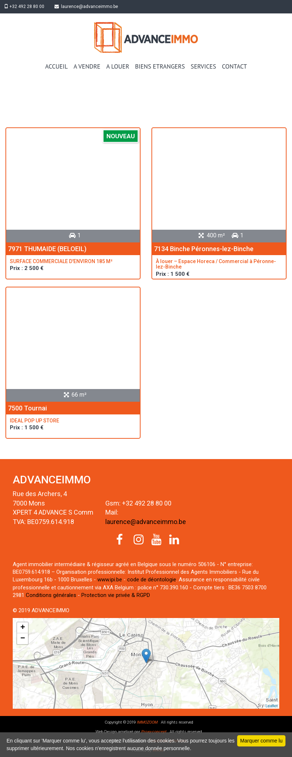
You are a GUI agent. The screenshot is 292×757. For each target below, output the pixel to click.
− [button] (22, 638)
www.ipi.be (109, 579)
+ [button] (22, 627)
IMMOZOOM (147, 722)
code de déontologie (151, 579)
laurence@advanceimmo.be (89, 6)
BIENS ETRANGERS (160, 66)
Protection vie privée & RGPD (115, 595)
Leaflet (271, 706)
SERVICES (203, 66)
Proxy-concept (153, 731)
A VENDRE (87, 66)
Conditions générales (51, 595)
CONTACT (234, 66)
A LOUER (117, 66)
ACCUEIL (56, 66)
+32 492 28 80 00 (25, 6)
